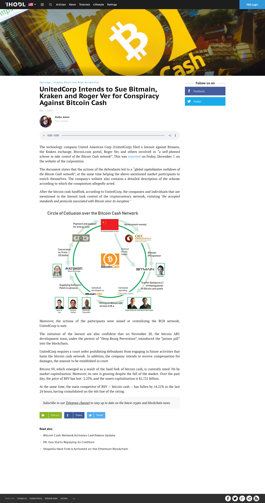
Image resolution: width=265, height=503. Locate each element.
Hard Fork (94, 82)
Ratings (112, 4)
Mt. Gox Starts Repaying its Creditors (68, 442)
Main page (45, 82)
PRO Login (252, 4)
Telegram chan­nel (78, 403)
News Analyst (61, 120)
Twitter (194, 101)
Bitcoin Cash (70, 82)
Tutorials (84, 4)
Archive (64, 498)
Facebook (196, 91)
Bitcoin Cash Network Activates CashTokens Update (79, 435)
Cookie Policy (36, 498)
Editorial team (51, 498)
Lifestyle (98, 4)
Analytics (58, 82)
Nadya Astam (62, 117)
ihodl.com (9, 498)
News (72, 4)
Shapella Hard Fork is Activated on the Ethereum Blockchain (85, 449)
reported (134, 156)
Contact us (22, 498)
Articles (61, 4)
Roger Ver (83, 82)
